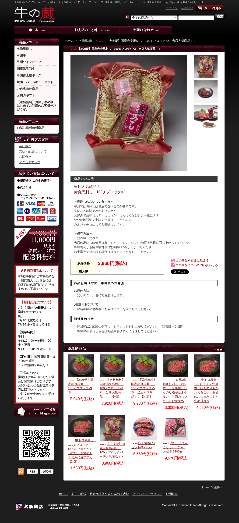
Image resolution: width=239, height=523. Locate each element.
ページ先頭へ (211, 487)
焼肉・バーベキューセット (35, 82)
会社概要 (25, 146)
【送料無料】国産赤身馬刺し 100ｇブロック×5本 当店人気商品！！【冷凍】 (143, 388)
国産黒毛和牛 (26, 69)
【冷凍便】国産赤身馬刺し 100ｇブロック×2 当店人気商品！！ (147, 40)
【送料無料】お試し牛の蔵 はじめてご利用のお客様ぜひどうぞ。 (36, 105)
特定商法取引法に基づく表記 (109, 494)
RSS (32, 472)
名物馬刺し (24, 48)
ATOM (46, 472)
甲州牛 (21, 55)
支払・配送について (93, 30)
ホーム (40, 30)
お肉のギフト (26, 95)
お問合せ (146, 30)
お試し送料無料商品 (30, 128)
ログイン (171, 8)
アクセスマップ (29, 162)
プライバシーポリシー (147, 494)
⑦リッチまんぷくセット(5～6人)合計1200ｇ (175, 447)
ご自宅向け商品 (27, 89)
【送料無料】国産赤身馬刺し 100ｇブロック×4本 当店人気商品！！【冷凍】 (112, 388)
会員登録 (187, 8)
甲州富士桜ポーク (29, 75)
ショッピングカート (209, 8)
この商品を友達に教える (192, 260)
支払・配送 (78, 494)
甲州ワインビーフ (29, 62)
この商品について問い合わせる (197, 265)
